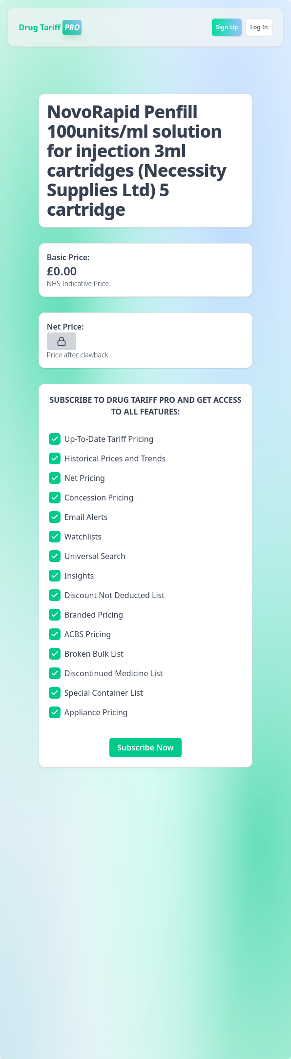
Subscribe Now (145, 747)
